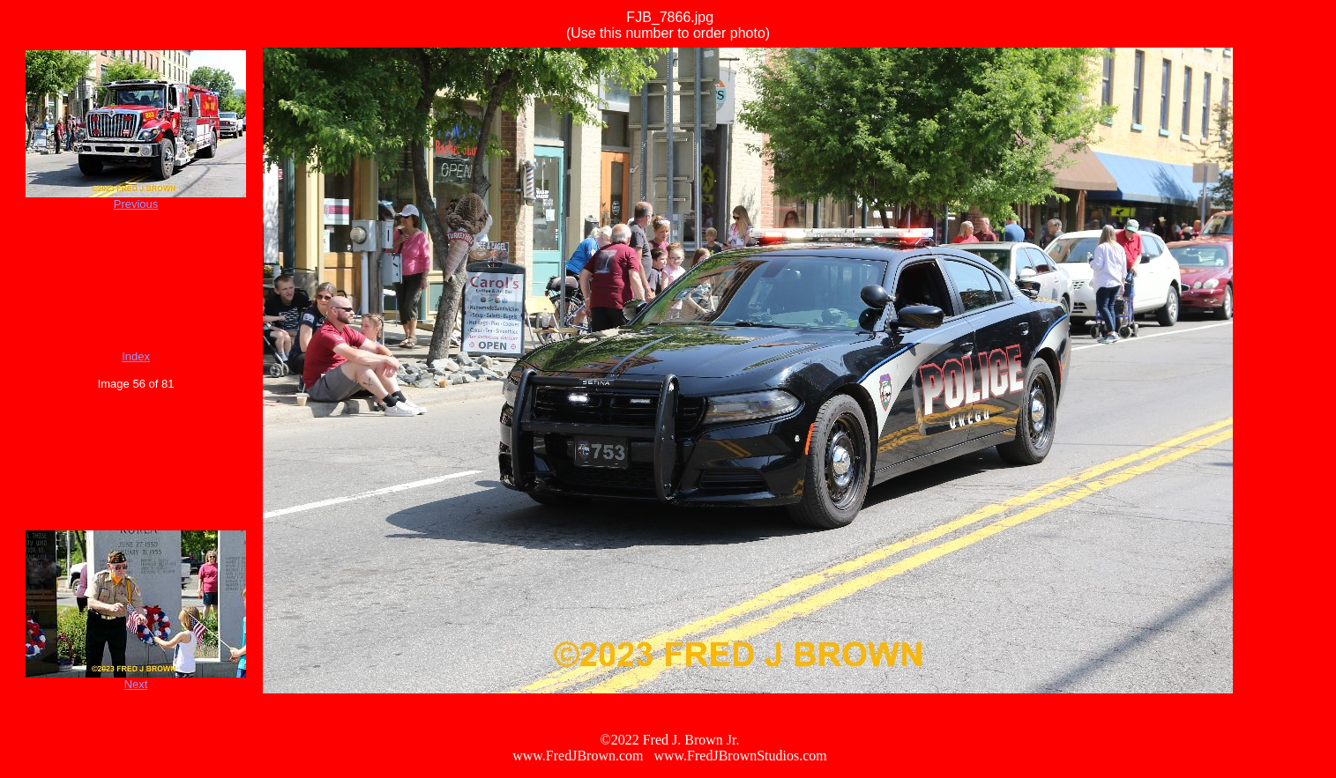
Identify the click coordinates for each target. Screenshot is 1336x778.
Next (136, 684)
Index (136, 356)
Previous (136, 204)
